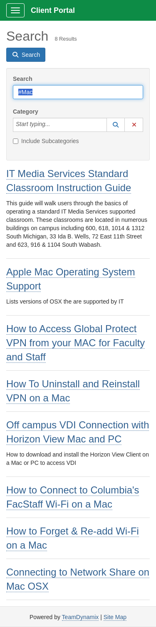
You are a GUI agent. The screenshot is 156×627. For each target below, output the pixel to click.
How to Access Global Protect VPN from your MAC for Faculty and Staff (75, 342)
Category (25, 111)
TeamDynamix (80, 617)
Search (22, 78)
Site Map (115, 617)
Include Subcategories (46, 141)
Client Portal (53, 10)
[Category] (54, 124)
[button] (115, 125)
